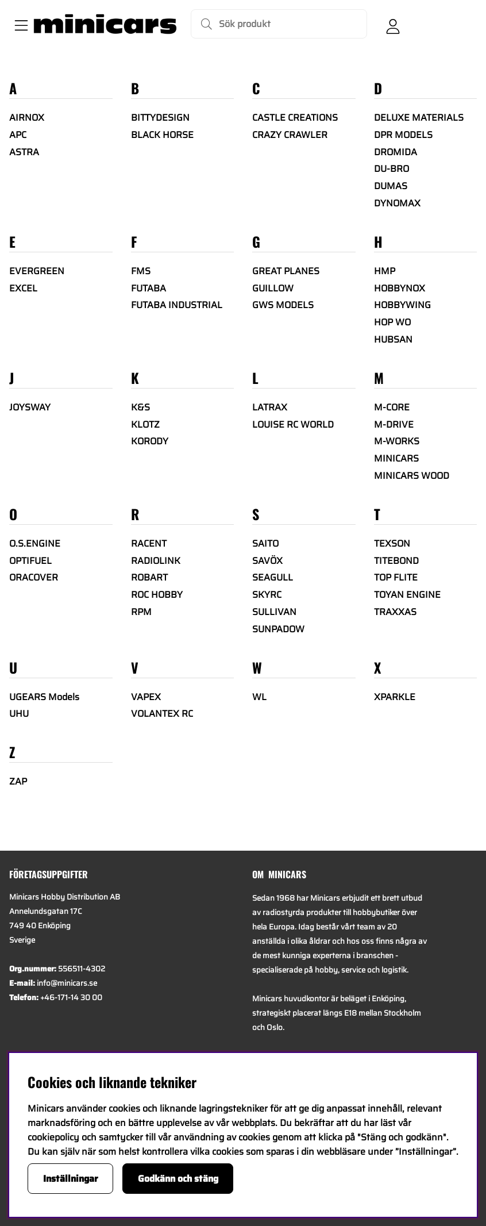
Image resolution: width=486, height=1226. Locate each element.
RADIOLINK (155, 561)
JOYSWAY (30, 407)
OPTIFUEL (30, 561)
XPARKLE (394, 697)
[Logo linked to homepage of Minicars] (105, 24)
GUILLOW (273, 288)
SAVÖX (267, 561)
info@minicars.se (67, 983)
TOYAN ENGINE (407, 594)
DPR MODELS (403, 135)
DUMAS (390, 186)
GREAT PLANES (285, 271)
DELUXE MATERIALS (419, 117)
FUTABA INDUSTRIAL (176, 305)
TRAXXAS (395, 612)
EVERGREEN (36, 271)
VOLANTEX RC (162, 713)
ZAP (18, 781)
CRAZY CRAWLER (289, 135)
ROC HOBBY (157, 594)
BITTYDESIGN (160, 117)
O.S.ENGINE (34, 543)
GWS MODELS (283, 305)
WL (259, 697)
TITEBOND (396, 561)
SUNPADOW (278, 629)
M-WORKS (396, 441)
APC (17, 135)
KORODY (149, 441)
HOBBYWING (402, 305)
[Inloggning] (393, 24)
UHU (19, 713)
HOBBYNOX (399, 288)
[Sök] (279, 24)
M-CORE (392, 407)
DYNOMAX (397, 203)
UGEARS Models (44, 697)
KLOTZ (145, 424)
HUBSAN (393, 339)
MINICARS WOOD (411, 475)
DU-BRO (391, 169)
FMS (141, 271)
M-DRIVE (394, 424)
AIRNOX (26, 117)
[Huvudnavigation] (19, 24)
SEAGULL (272, 577)
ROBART (149, 577)
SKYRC (266, 594)
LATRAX (269, 407)
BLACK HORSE (162, 135)
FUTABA (148, 288)
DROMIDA (395, 152)
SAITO (265, 543)
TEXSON (392, 543)
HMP (384, 271)
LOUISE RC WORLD (293, 424)
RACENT (149, 543)
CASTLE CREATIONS (295, 117)
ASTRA (24, 152)
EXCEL (23, 288)
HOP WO (392, 322)
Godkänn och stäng (178, 1178)
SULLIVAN (274, 612)
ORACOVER (33, 577)
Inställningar (70, 1178)
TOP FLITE (396, 577)
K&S (140, 407)
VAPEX (146, 697)
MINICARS (396, 458)
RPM (141, 612)
